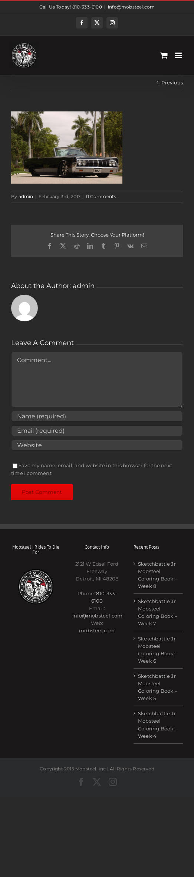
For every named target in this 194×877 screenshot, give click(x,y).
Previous (172, 83)
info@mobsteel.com (131, 7)
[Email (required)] (97, 430)
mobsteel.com (97, 630)
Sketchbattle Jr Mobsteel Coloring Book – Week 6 (157, 650)
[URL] (97, 445)
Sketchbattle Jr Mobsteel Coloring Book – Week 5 (157, 687)
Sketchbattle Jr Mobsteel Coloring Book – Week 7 (157, 612)
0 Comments (101, 196)
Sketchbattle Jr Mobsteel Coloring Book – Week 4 (157, 724)
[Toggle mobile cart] (164, 55)
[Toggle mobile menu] (179, 55)
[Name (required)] (97, 416)
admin (26, 196)
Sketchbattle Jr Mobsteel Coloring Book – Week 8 (157, 575)
